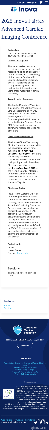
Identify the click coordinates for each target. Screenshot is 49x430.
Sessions (8, 308)
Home (7, 305)
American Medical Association (25, 367)
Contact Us (25, 345)
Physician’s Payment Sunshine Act (25, 372)
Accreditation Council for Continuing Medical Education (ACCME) (25, 364)
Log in (22, 2)
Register (33, 2)
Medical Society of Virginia (25, 369)
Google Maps (23, 253)
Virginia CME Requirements (25, 374)
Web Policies (6, 420)
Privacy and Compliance (25, 420)
